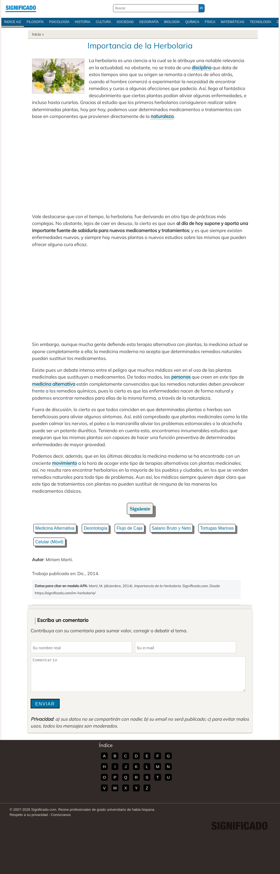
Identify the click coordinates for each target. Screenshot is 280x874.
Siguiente (140, 509)
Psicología (59, 22)
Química (192, 22)
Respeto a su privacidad (29, 815)
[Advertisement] (140, 166)
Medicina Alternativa (54, 528)
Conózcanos (61, 815)
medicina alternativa (53, 384)
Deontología (95, 528)
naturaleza (162, 116)
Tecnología (260, 22)
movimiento (64, 463)
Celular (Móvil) (49, 542)
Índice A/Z (12, 22)
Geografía (149, 22)
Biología (172, 22)
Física (210, 22)
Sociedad (125, 22)
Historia (82, 22)
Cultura (103, 22)
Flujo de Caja (129, 528)
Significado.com (20, 8)
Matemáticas (232, 22)
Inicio (36, 34)
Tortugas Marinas (217, 528)
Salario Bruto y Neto (171, 528)
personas (181, 377)
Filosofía (35, 22)
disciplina (201, 67)
